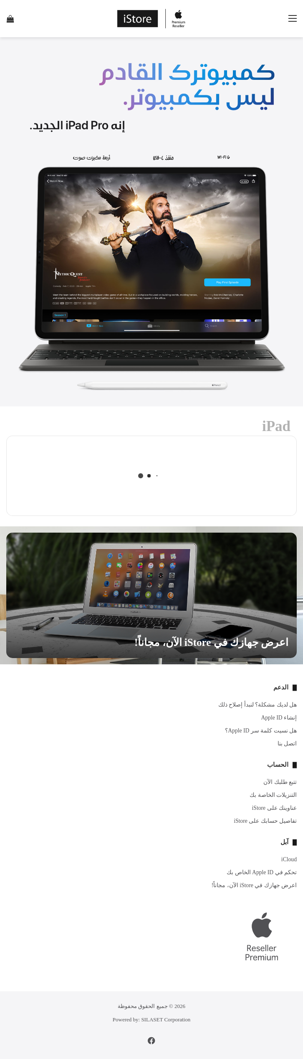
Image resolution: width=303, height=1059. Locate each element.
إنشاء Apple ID (279, 718)
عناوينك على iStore (274, 808)
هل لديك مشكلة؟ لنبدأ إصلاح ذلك (257, 705)
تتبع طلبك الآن (280, 782)
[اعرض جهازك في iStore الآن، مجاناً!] (151, 595)
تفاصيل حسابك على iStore (265, 821)
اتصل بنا (287, 743)
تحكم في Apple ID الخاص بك (262, 872)
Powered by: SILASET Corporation (151, 1019)
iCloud (289, 859)
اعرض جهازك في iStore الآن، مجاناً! (211, 642)
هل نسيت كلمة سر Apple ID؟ (261, 730)
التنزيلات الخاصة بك (273, 795)
